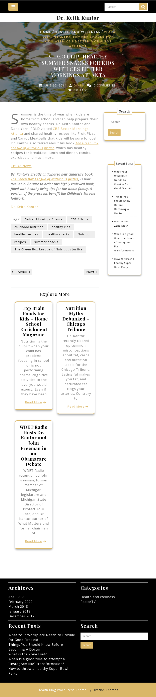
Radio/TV (88, 602)
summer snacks (46, 242)
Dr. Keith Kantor (78, 17)
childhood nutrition (28, 227)
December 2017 (21, 616)
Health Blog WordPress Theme (78, 690)
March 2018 (18, 606)
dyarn (79, 85)
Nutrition (85, 234)
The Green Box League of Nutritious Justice (44, 179)
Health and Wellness (78, 32)
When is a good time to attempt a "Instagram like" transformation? (124, 237)
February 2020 (20, 602)
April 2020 (16, 597)
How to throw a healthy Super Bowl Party (124, 253)
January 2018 (19, 611)
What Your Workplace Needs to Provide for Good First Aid (123, 188)
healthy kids (61, 227)
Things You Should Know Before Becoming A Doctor (122, 208)
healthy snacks (58, 234)
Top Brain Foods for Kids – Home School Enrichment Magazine (34, 321)
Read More (33, 402)
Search (143, 5)
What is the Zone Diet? (27, 654)
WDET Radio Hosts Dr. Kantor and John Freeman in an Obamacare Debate (34, 445)
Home (45, 32)
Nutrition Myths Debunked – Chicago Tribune (75, 318)
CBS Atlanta (80, 219)
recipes (20, 242)
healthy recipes (26, 234)
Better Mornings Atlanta (43, 219)
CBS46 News (21, 166)
